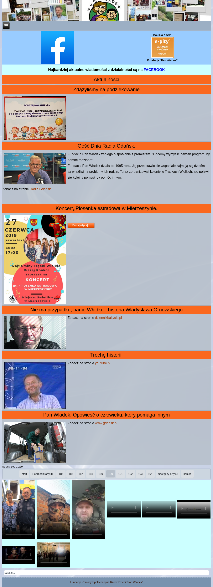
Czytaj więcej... (81, 225)
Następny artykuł (168, 473)
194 (150, 473)
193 (140, 473)
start (24, 473)
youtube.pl (102, 363)
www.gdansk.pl (106, 423)
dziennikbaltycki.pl (108, 318)
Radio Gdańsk (40, 189)
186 (71, 473)
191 (120, 473)
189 (100, 473)
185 (61, 473)
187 (81, 473)
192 (130, 473)
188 (90, 473)
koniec (187, 473)
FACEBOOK (154, 70)
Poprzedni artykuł (42, 473)
